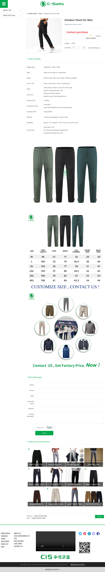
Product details (34, 59)
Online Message (35, 377)
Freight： (67, 43)
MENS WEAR (33, 14)
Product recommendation (39, 441)
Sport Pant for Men (40, 516)
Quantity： (68, 48)
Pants (40, 14)
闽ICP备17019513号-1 (52, 569)
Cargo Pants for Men (38, 518)
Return (99, 516)
